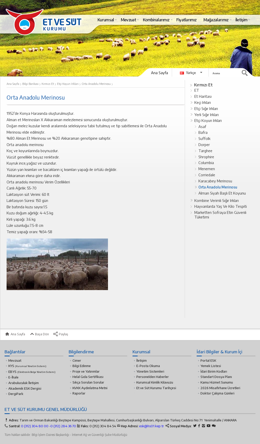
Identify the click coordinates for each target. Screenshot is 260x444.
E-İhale (13, 377)
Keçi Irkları (202, 102)
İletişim (141, 360)
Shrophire (206, 156)
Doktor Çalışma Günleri (217, 393)
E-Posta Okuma (148, 366)
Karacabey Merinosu (215, 181)
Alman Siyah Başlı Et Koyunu (222, 193)
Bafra (203, 132)
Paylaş (60, 334)
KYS (27, 366)
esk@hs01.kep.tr (151, 426)
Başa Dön (39, 334)
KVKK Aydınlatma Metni (89, 388)
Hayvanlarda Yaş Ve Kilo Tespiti (220, 206)
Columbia (206, 162)
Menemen (206, 168)
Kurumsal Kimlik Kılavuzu (154, 382)
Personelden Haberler (152, 377)
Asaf (202, 126)
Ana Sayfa (159, 72)
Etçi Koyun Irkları (208, 120)
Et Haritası (203, 96)
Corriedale (206, 174)
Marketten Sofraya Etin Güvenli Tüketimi (220, 214)
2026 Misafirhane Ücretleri (220, 388)
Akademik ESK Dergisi (24, 388)
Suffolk (204, 138)
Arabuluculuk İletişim (23, 383)
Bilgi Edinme (81, 366)
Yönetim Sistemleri (150, 371)
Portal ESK (208, 360)
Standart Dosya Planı (216, 377)
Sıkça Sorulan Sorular (88, 382)
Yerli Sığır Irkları (206, 114)
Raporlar (78, 393)
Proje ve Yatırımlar (86, 371)
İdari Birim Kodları (213, 371)
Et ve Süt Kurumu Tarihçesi (156, 388)
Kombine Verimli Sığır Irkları (216, 200)
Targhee (205, 150)
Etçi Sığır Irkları (206, 108)
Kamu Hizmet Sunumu (216, 382)
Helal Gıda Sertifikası (87, 377)
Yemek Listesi (210, 366)
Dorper (204, 144)
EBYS (31, 372)
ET (196, 90)
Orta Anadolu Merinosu (217, 187)
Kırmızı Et (203, 84)
